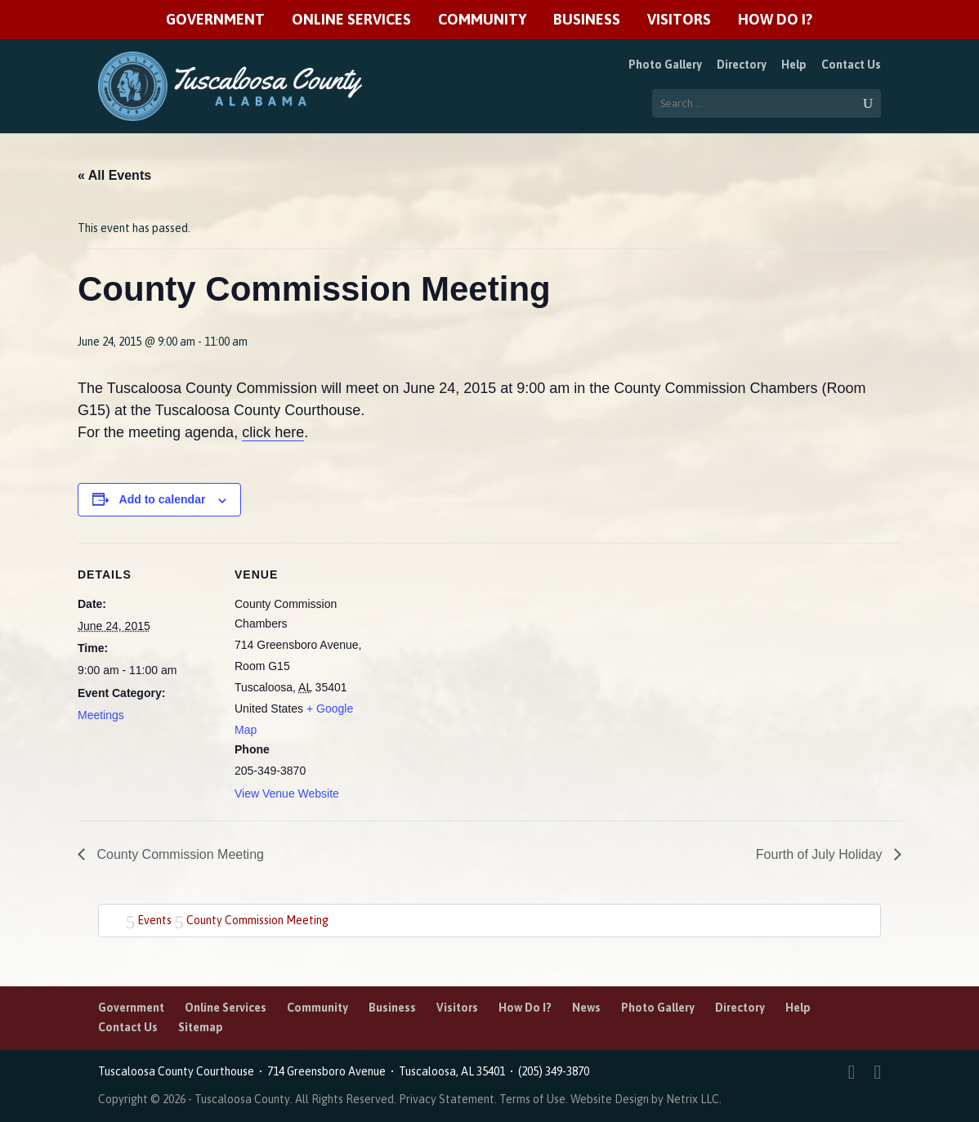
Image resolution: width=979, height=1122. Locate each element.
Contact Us (851, 64)
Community (482, 20)
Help (794, 64)
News (586, 1007)
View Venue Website (287, 793)
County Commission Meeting (178, 854)
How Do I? (775, 20)
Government (215, 20)
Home (112, 918)
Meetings (101, 715)
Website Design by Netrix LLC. (646, 1099)
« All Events (114, 175)
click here (273, 432)
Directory (742, 64)
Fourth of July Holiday (821, 854)
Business (586, 20)
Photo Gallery (665, 64)
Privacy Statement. (448, 1099)
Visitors (679, 20)
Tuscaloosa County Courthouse (178, 1071)
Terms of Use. (534, 1099)
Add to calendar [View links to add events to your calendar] (162, 499)
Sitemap (200, 1027)
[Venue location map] (477, 656)
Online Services (351, 20)
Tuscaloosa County (242, 1099)
